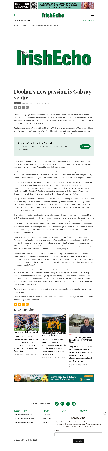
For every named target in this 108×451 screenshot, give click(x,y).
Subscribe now (88, 20)
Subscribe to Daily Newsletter (24, 415)
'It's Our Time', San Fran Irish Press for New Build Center (80, 339)
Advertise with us (48, 419)
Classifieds (45, 423)
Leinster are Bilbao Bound (26, 332)
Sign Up (85, 146)
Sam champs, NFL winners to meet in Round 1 (54, 333)
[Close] (105, 413)
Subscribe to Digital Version (24, 423)
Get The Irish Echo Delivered (24, 419)
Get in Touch (46, 415)
